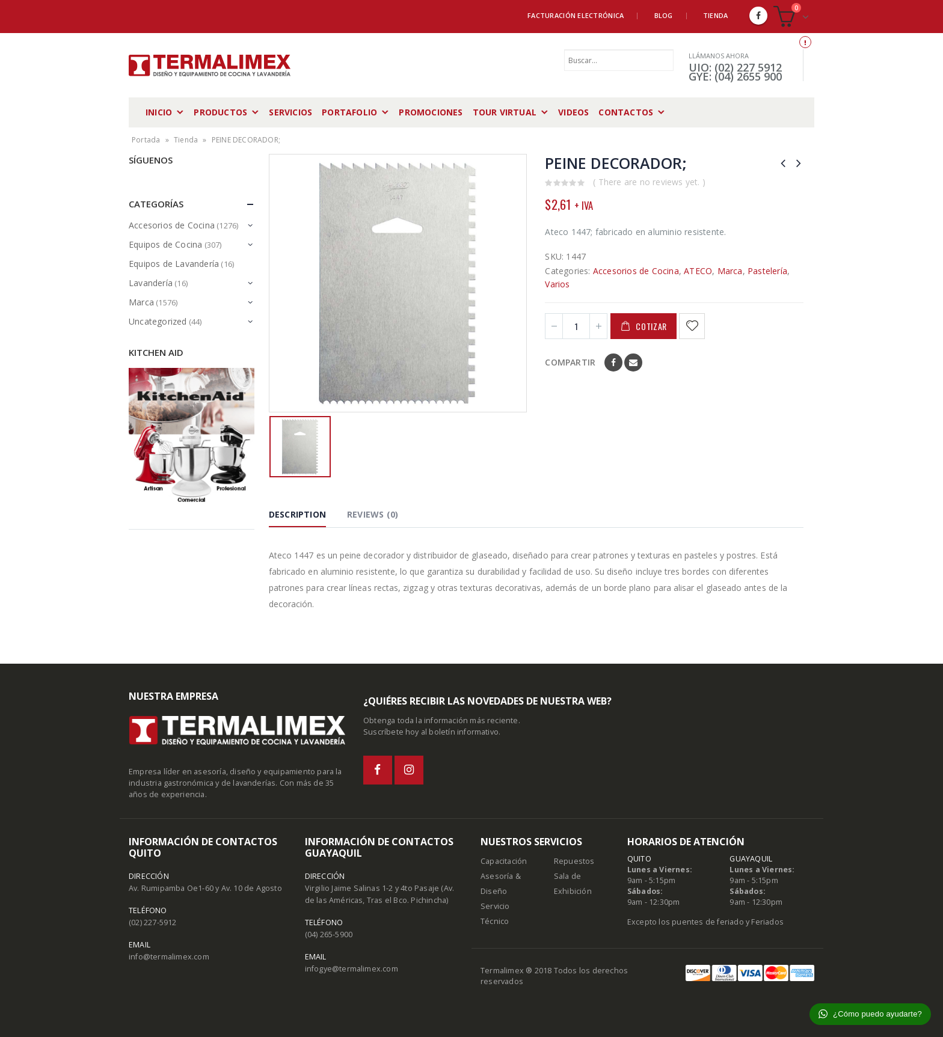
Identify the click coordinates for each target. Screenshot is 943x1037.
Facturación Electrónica (575, 15)
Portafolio (349, 112)
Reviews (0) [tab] (372, 514)
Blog (663, 15)
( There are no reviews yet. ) (649, 182)
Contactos (625, 112)
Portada (146, 140)
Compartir (570, 362)
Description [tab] (297, 514)
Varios (557, 284)
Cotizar (651, 326)
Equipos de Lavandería (174, 263)
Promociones (430, 112)
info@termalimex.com (169, 957)
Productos (220, 112)
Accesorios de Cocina (636, 271)
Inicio (159, 112)
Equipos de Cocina (165, 244)
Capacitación (504, 861)
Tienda (715, 15)
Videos (573, 112)
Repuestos (574, 861)
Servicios (290, 112)
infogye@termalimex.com (351, 969)
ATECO (698, 271)
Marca (730, 271)
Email (633, 362)
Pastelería (767, 271)
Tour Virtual (504, 112)
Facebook (613, 362)
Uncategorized (158, 321)
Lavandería (151, 283)
